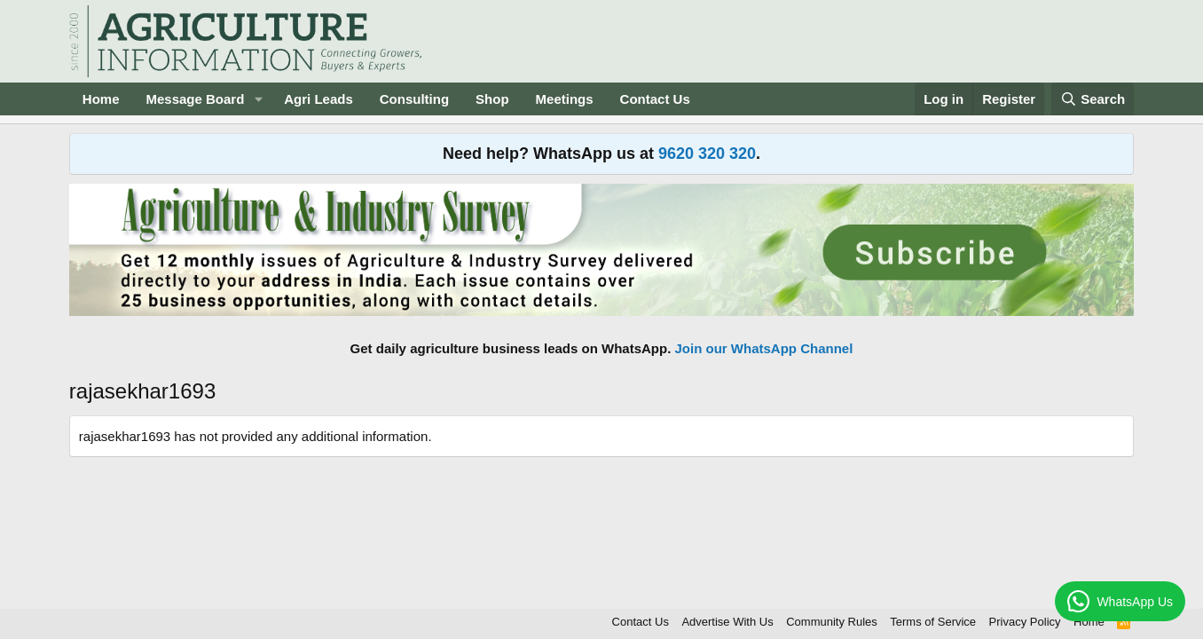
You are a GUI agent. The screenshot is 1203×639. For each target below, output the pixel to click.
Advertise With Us (727, 621)
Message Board (194, 98)
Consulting (414, 98)
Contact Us (655, 98)
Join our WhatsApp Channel (764, 348)
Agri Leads (318, 98)
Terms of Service (933, 621)
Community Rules (831, 621)
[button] (258, 99)
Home (101, 98)
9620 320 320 (707, 153)
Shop (492, 98)
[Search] (1093, 99)
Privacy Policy (1025, 621)
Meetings (565, 98)
